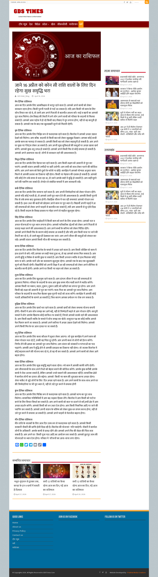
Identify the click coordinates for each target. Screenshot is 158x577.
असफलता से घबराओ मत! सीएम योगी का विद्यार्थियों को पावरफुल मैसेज (131, 103)
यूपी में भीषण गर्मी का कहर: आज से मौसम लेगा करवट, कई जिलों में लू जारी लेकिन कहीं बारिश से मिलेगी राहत (132, 116)
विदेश (37, 24)
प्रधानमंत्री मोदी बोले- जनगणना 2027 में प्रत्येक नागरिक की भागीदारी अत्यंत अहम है (132, 79)
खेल (53, 24)
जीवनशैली (62, 24)
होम (14, 24)
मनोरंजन (73, 24)
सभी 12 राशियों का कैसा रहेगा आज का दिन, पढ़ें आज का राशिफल (55, 486)
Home (15, 523)
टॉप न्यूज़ (23, 24)
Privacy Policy (19, 531)
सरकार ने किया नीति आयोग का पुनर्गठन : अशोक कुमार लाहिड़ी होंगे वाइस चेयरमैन (131, 91)
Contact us (17, 535)
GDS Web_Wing (23, 96)
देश (31, 24)
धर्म (81, 24)
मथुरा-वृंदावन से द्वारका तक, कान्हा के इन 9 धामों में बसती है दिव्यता (26, 486)
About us (16, 527)
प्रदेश (44, 24)
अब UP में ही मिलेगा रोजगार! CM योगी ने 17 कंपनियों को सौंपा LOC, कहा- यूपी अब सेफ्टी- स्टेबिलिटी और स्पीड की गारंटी (125, 132)
